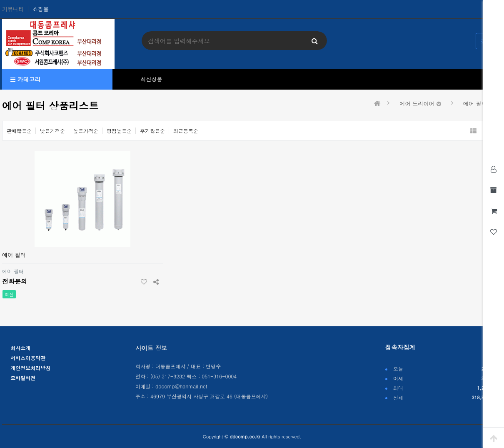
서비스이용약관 (27, 357)
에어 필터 (14, 255)
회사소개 (20, 347)
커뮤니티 (13, 9)
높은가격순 (85, 131)
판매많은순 (19, 131)
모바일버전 (22, 377)
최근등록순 (185, 131)
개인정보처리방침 (30, 367)
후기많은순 (152, 131)
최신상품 (151, 79)
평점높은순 (119, 131)
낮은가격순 (52, 131)
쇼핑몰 (40, 9)
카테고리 (25, 79)
